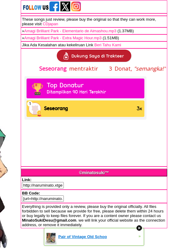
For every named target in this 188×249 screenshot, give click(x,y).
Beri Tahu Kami (107, 45)
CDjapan (50, 24)
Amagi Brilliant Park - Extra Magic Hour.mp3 (63, 38)
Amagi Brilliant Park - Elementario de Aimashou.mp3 (70, 31)
